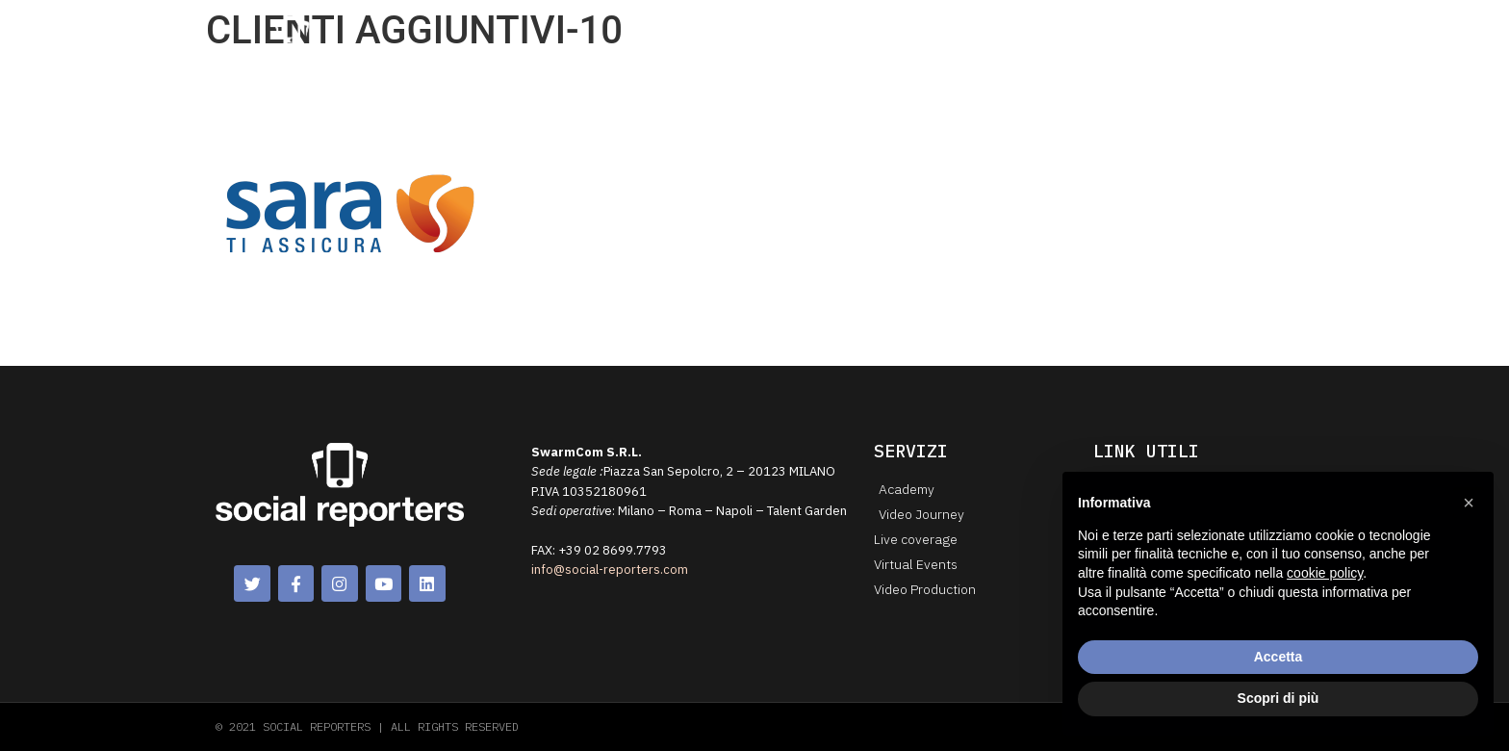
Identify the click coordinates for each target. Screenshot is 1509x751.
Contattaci (1127, 37)
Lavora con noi (1234, 37)
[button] (1468, 502)
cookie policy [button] (1325, 573)
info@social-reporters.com (609, 569)
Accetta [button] (1278, 656)
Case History (972, 37)
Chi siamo (788, 37)
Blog (1052, 37)
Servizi (876, 38)
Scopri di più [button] (1278, 698)
